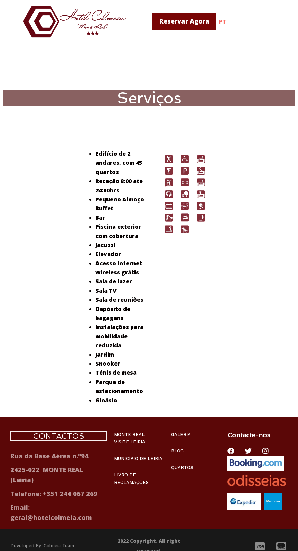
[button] (184, 21)
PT (222, 21)
